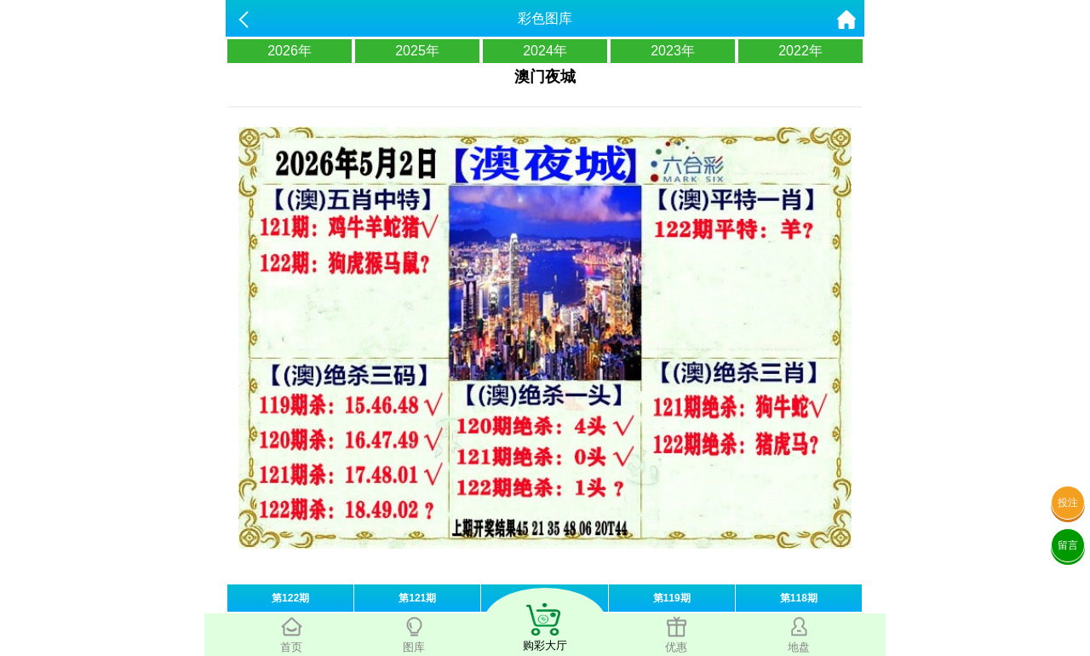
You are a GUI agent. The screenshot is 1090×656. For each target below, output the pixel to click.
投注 (1068, 503)
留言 (1068, 545)
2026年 (289, 50)
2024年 (545, 50)
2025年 (417, 50)
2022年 (800, 50)
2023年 (673, 50)
